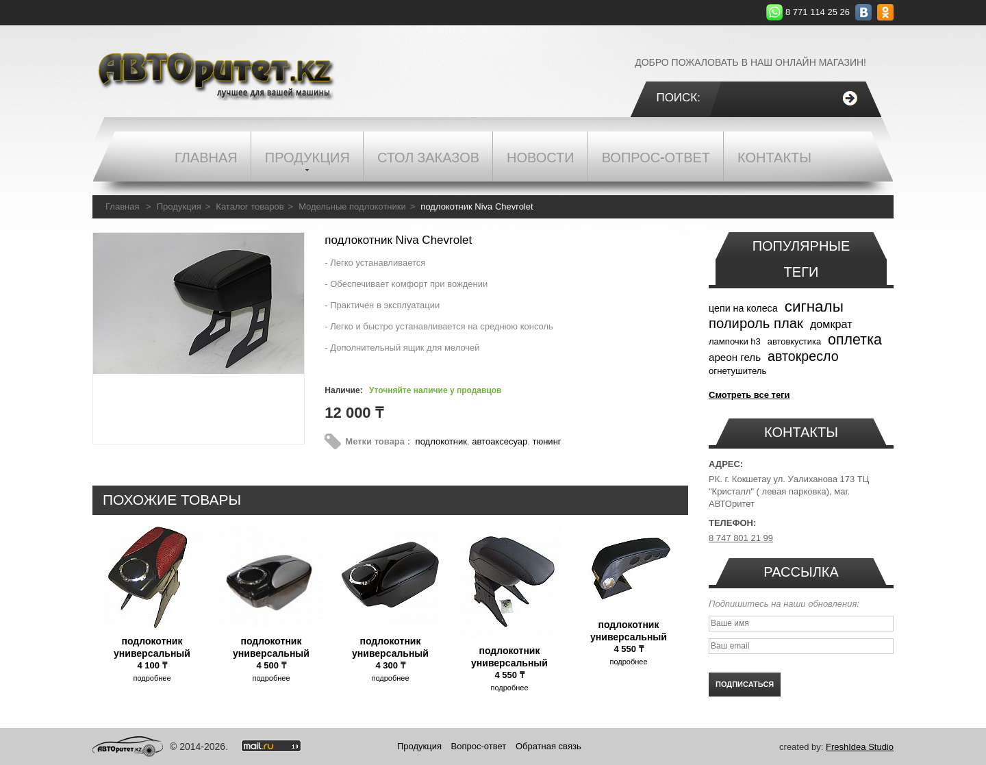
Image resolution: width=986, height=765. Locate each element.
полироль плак (756, 323)
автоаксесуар (499, 441)
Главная (122, 206)
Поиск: (678, 97)
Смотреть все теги (749, 395)
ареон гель (735, 357)
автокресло (803, 356)
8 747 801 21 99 (741, 538)
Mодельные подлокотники (352, 206)
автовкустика (794, 341)
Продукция (179, 206)
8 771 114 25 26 (817, 12)
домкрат (831, 324)
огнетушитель (737, 371)
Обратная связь (548, 746)
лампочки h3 (735, 341)
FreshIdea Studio (860, 747)
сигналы (814, 306)
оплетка (855, 339)
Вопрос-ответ (479, 746)
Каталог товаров (249, 206)
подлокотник (441, 441)
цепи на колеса (743, 308)
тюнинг (546, 441)
